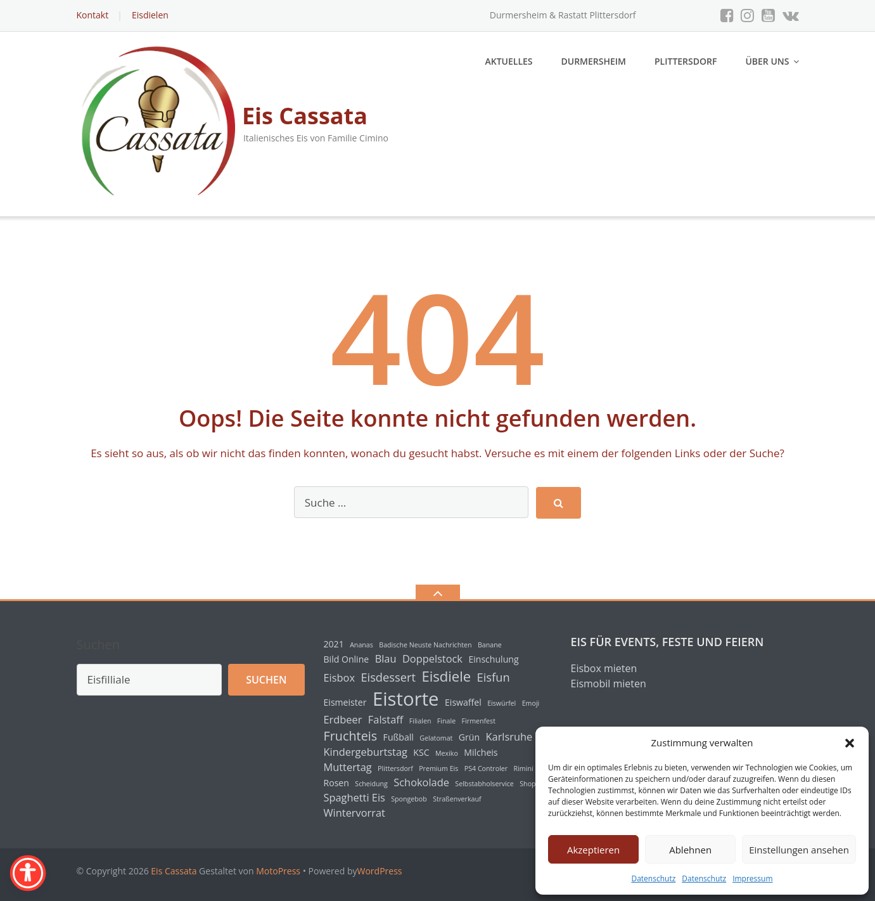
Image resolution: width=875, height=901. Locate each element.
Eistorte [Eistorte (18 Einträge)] (406, 698)
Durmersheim (593, 61)
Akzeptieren (593, 849)
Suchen (98, 644)
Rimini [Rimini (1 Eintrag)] (523, 768)
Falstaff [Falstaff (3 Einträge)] (385, 720)
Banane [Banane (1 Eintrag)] (490, 644)
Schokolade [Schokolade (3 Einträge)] (421, 782)
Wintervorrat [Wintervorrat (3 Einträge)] (354, 813)
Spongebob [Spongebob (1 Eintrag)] (409, 798)
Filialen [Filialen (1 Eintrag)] (420, 720)
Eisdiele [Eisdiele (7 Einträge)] (446, 675)
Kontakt (93, 15)
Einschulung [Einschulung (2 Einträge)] (493, 659)
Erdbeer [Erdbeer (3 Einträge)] (343, 720)
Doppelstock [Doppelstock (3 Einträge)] (432, 659)
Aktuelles (508, 61)
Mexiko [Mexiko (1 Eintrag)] (446, 753)
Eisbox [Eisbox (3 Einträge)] (339, 678)
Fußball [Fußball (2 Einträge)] (398, 737)
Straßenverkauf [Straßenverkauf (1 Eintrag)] (457, 798)
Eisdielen (150, 15)
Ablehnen (690, 849)
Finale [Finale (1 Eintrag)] (446, 720)
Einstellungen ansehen (799, 849)
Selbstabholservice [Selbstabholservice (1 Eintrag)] (484, 783)
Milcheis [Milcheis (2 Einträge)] (480, 752)
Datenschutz (653, 878)
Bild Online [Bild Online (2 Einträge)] (346, 659)
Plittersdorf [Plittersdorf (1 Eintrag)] (395, 768)
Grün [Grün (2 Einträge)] (469, 737)
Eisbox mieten (604, 668)
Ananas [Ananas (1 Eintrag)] (361, 644)
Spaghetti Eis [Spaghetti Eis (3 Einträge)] (354, 798)
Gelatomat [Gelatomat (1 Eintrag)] (435, 738)
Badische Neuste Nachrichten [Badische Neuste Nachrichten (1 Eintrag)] (425, 644)
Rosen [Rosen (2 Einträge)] (336, 783)
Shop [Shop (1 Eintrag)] (527, 783)
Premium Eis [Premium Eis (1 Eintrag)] (438, 768)
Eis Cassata (173, 871)
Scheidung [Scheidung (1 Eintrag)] (371, 783)
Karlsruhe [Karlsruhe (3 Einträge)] (509, 737)
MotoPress (278, 871)
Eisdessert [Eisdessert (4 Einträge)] (388, 677)
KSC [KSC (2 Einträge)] (421, 752)
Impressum (752, 878)
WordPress (379, 871)
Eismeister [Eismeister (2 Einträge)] (345, 702)
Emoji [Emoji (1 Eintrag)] (531, 703)
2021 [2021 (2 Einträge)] (334, 644)
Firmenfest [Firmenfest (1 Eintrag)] (478, 720)
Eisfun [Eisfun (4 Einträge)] (493, 677)
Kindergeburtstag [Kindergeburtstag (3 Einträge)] (365, 752)
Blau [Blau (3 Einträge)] (386, 659)
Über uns (767, 61)
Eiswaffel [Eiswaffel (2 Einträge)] (463, 702)
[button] (849, 743)
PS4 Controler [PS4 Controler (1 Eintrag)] (486, 768)
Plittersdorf (686, 61)
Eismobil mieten (608, 683)
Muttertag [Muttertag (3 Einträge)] (348, 767)
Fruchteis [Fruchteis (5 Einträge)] (351, 735)
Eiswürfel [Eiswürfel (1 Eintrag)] (501, 703)
